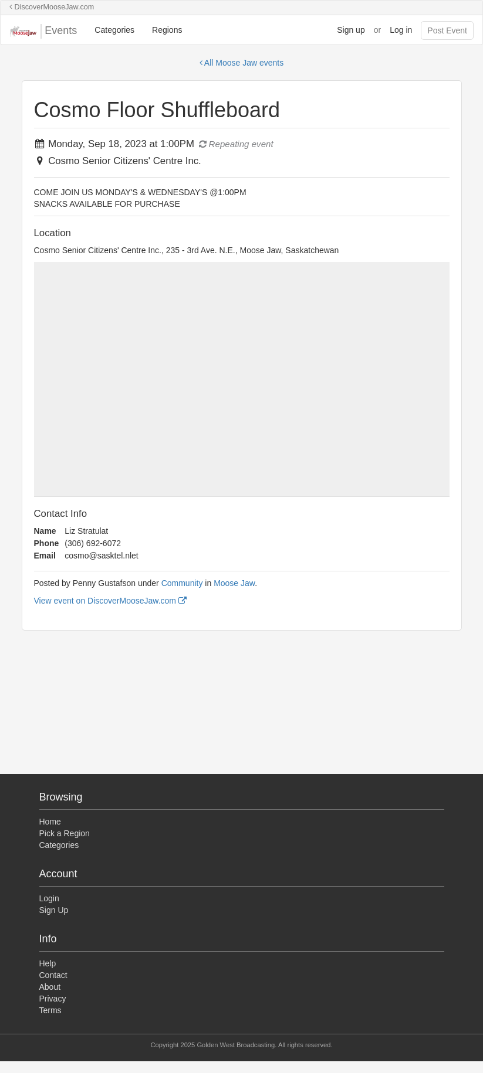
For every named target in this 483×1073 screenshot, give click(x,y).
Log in (401, 30)
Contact (53, 975)
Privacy (52, 998)
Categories (114, 30)
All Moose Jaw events (242, 62)
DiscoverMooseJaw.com (51, 7)
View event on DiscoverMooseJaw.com (110, 600)
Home (50, 821)
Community (182, 583)
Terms (50, 1010)
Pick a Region (64, 833)
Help (47, 963)
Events (43, 31)
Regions (167, 30)
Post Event (447, 30)
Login (49, 898)
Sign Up (54, 910)
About (50, 987)
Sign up (350, 30)
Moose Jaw (234, 583)
